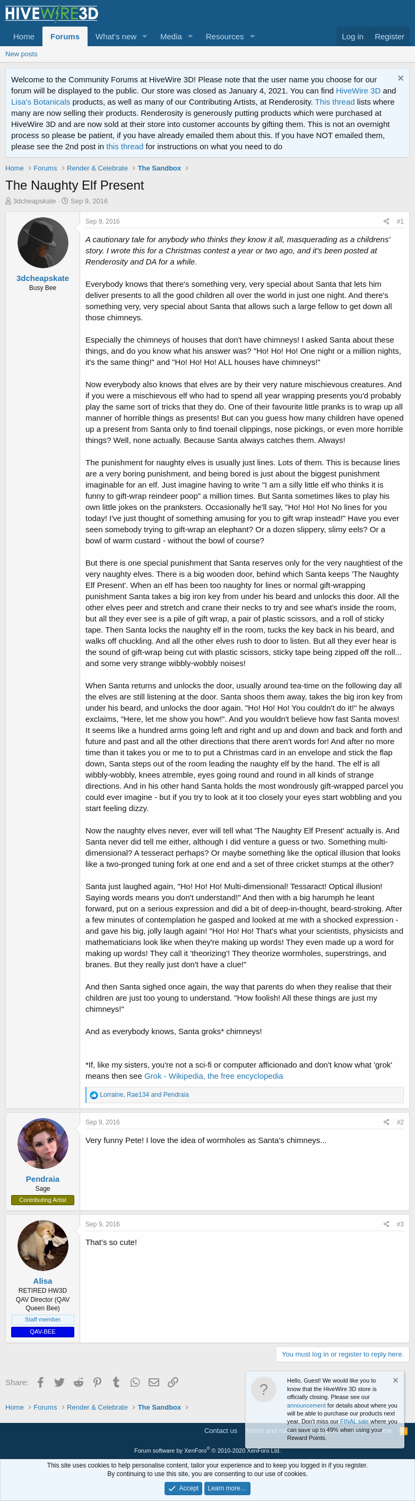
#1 (400, 221)
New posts (21, 54)
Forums (65, 36)
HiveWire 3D (358, 90)
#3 (400, 1224)
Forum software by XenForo (207, 1450)
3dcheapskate (34, 201)
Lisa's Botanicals (40, 101)
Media (171, 36)
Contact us (220, 1431)
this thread (124, 146)
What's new (116, 36)
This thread (335, 101)
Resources (225, 36)
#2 (400, 1122)
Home (23, 36)
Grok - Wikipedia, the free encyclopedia (213, 1075)
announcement (306, 1405)
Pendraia (42, 1178)
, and (144, 1094)
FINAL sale (354, 1421)
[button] (144, 36)
